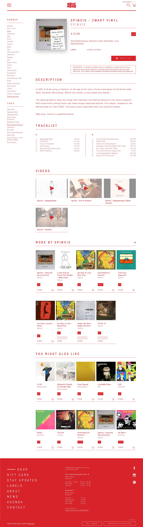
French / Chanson (13, 94)
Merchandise (12, 142)
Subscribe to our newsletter (77, 510)
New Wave (11, 75)
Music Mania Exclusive (11, 118)
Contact (16, 507)
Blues (9, 47)
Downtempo (108, 41)
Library (9, 89)
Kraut (9, 81)
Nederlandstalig (13, 96)
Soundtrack (11, 73)
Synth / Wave (12, 62)
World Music (11, 91)
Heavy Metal (11, 86)
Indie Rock (11, 55)
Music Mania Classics (15, 125)
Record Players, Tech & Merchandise (15, 139)
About (14, 491)
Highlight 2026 (12, 112)
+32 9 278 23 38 (71, 469)
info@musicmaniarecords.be (77, 467)
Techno (10, 44)
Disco (9, 39)
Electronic (93, 41)
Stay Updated (22, 480)
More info (31, 523)
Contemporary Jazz (14, 78)
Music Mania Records (15, 132)
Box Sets (10, 130)
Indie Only (10, 127)
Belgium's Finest (13, 122)
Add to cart (123, 58)
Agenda (15, 502)
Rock (9, 31)
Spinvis (78, 24)
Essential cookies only (120, 523)
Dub (8, 60)
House (9, 65)
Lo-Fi (116, 41)
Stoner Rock (11, 70)
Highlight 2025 (12, 115)
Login (134, 2)
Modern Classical (13, 83)
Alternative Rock (13, 52)
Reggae (10, 57)
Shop (22, 469)
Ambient (10, 41)
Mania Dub (11, 135)
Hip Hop (10, 26)
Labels (15, 485)
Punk (9, 68)
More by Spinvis (53, 242)
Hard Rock (11, 34)
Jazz (9, 36)
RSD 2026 (10, 109)
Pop (8, 49)
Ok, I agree (91, 523)
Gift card (18, 475)
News (13, 496)
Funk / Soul (11, 28)
